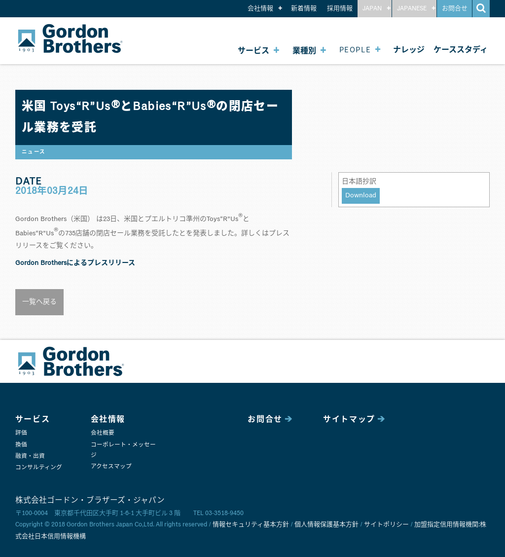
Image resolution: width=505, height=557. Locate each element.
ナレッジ (409, 50)
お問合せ (455, 8)
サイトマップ (349, 419)
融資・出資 (30, 456)
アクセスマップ (111, 466)
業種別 (304, 50)
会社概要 (102, 433)
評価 (21, 433)
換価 (21, 444)
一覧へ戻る (39, 301)
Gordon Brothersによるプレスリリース (75, 263)
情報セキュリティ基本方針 (251, 524)
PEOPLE (355, 49)
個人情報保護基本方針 (326, 524)
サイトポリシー (386, 524)
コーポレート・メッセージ (123, 450)
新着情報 (304, 8)
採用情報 (340, 8)
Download (360, 195)
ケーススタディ (460, 50)
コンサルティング (38, 467)
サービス (253, 50)
